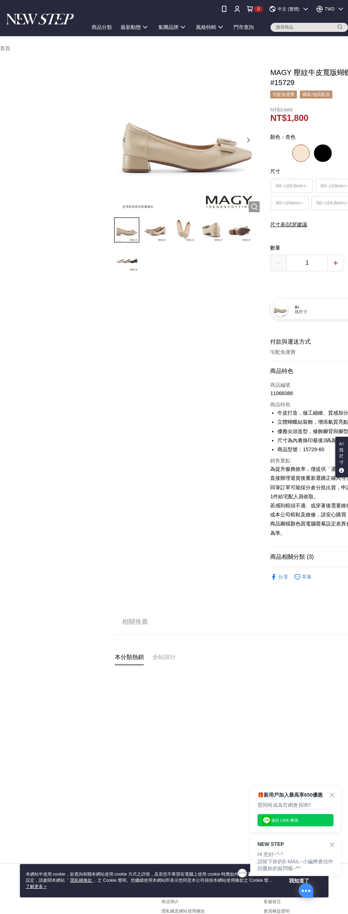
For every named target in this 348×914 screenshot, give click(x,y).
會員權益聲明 (277, 911)
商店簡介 (170, 901)
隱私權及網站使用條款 (183, 911)
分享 (279, 577)
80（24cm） (290, 203)
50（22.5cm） (292, 186)
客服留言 (272, 901)
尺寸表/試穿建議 (288, 224)
